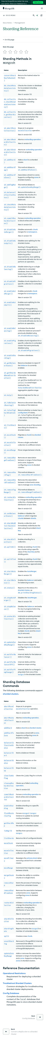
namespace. (32, 232)
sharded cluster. (35, 728)
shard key (31, 552)
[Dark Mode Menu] (41, 15)
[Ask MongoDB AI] (37, 15)
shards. (33, 518)
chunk (35, 229)
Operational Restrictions (14, 973)
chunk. (29, 936)
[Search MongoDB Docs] (33, 15)
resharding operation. (33, 139)
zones (36, 177)
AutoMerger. (32, 571)
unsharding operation (34, 150)
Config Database (11, 993)
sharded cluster (24, 590)
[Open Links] (42, 8)
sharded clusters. (11, 694)
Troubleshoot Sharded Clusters (17, 983)
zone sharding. (35, 485)
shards (26, 631)
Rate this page (8, 47)
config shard (22, 413)
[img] (5, 52)
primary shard (32, 858)
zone (37, 733)
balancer (24, 365)
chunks (20, 518)
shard (25, 160)
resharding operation (33, 218)
